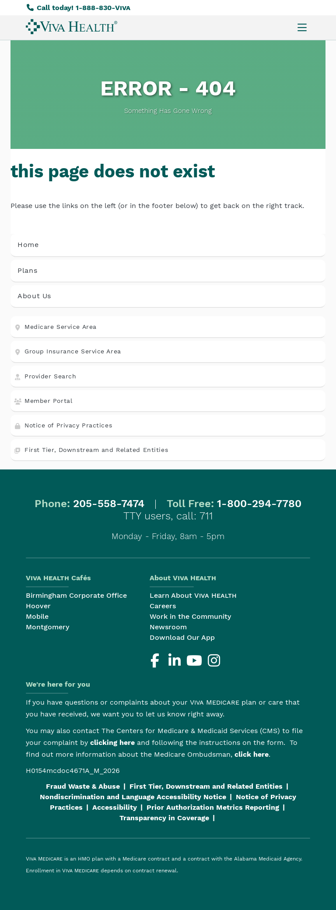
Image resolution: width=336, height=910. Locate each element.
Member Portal (43, 401)
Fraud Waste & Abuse (83, 786)
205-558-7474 (108, 503)
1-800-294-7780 (259, 503)
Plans (27, 270)
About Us (34, 296)
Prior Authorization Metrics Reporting (213, 807)
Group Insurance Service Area (67, 351)
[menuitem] (71, 26)
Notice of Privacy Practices (63, 425)
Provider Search (45, 376)
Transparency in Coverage (164, 818)
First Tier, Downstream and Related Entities (91, 450)
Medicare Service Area (55, 327)
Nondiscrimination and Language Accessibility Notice (133, 797)
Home (28, 244)
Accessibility (114, 807)
